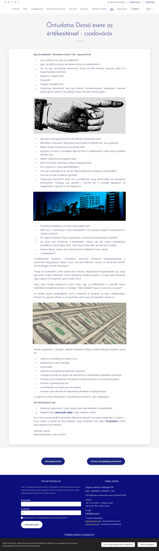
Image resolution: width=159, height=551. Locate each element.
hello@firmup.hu (135, 2)
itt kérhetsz (112, 421)
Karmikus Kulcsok (92, 524)
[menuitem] (15, 9)
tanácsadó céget (64, 412)
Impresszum (105, 491)
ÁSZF (87, 491)
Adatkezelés (95, 491)
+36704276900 (150, 2)
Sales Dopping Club (93, 521)
